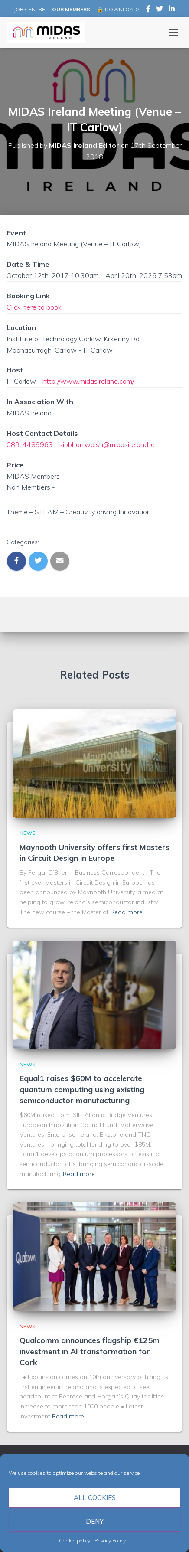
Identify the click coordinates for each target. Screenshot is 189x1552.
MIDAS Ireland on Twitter (159, 10)
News (28, 833)
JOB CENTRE (29, 9)
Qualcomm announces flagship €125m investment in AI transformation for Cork (90, 1351)
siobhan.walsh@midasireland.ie (107, 444)
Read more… (129, 912)
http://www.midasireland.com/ (88, 381)
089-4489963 (30, 444)
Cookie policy (74, 1540)
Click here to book (34, 307)
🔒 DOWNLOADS (118, 9)
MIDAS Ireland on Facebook (148, 10)
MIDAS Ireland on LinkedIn (172, 10)
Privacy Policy (110, 1540)
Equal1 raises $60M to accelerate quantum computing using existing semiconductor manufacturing (82, 1089)
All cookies (95, 1497)
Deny (95, 1521)
